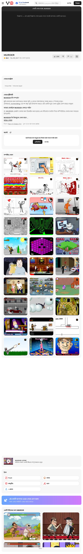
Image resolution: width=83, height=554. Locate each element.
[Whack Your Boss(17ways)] (67, 186)
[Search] (36, 3)
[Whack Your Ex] (41, 186)
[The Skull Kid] (41, 326)
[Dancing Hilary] (41, 346)
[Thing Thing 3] (15, 306)
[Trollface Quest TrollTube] (67, 226)
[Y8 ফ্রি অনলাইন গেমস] (9, 3)
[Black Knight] (15, 246)
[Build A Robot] (41, 286)
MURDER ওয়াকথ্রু (20, 460)
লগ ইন (69, 3)
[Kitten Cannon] (15, 346)
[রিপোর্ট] (70, 56)
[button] (8, 120)
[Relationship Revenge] (15, 166)
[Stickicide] (67, 326)
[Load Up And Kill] (67, 206)
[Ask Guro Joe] (15, 326)
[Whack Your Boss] (67, 166)
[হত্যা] (60, 483)
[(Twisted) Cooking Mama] (41, 206)
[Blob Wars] (67, 246)
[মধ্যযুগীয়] (22, 483)
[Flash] (22, 478)
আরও (41, 548)
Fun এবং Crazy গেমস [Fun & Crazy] (15, 124)
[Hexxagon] (41, 246)
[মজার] (60, 478)
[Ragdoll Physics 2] (41, 306)
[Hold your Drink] (15, 266)
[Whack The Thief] (15, 226)
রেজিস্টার (38, 142)
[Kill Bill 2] (41, 266)
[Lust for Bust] (15, 286)
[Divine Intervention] (67, 266)
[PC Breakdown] (41, 166)
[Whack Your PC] (15, 206)
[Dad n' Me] (67, 286)
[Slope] (41, 226)
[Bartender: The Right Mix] (15, 186)
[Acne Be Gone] (67, 346)
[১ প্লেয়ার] (22, 489)
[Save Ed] (67, 306)
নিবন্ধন (77, 3)
